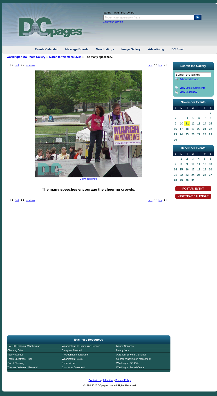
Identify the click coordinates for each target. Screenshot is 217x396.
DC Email (178, 49)
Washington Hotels (72, 359)
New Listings (105, 49)
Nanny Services (125, 346)
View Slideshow (188, 92)
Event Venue (69, 363)
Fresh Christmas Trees (19, 359)
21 (204, 129)
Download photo (89, 178)
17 (181, 129)
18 (187, 129)
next (150, 65)
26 (192, 134)
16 (175, 129)
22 (210, 129)
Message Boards (76, 49)
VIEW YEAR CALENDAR (193, 196)
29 (210, 134)
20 (198, 129)
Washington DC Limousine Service (81, 346)
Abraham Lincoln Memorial (131, 354)
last (160, 65)
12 (192, 123)
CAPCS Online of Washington (23, 346)
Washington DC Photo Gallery (26, 57)
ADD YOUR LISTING (113, 22)
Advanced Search (189, 79)
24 (181, 134)
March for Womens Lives (65, 57)
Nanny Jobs (122, 350)
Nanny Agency (15, 354)
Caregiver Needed (72, 350)
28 (204, 134)
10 (192, 164)
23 (175, 134)
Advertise (108, 380)
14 (204, 123)
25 (187, 134)
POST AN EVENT (193, 188)
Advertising (156, 49)
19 (192, 129)
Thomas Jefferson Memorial (22, 367)
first (17, 65)
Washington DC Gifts (127, 363)
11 (187, 123)
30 (175, 139)
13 (198, 123)
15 (210, 123)
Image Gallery (131, 49)
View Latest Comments (192, 87)
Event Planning (15, 363)
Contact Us (95, 380)
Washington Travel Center (130, 367)
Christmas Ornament (73, 367)
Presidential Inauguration (75, 354)
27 (198, 134)
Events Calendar (46, 49)
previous (30, 65)
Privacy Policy (123, 380)
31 (192, 180)
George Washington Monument (133, 359)
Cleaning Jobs (15, 350)
